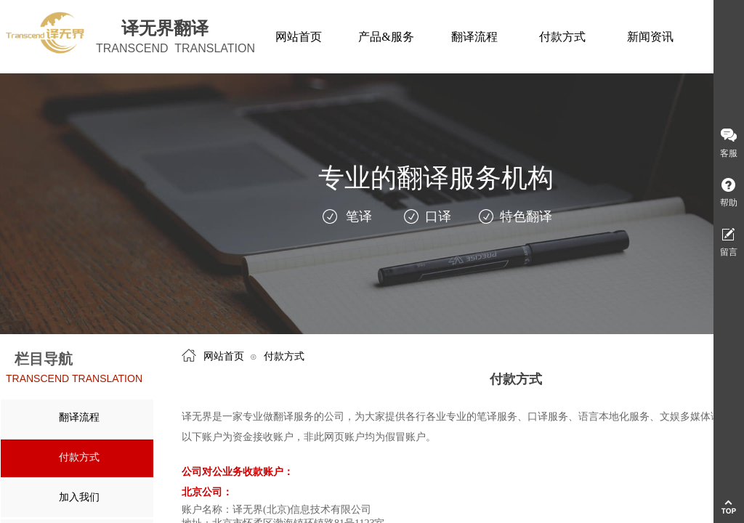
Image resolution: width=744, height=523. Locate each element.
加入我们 (79, 497)
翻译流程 (79, 417)
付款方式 (79, 457)
